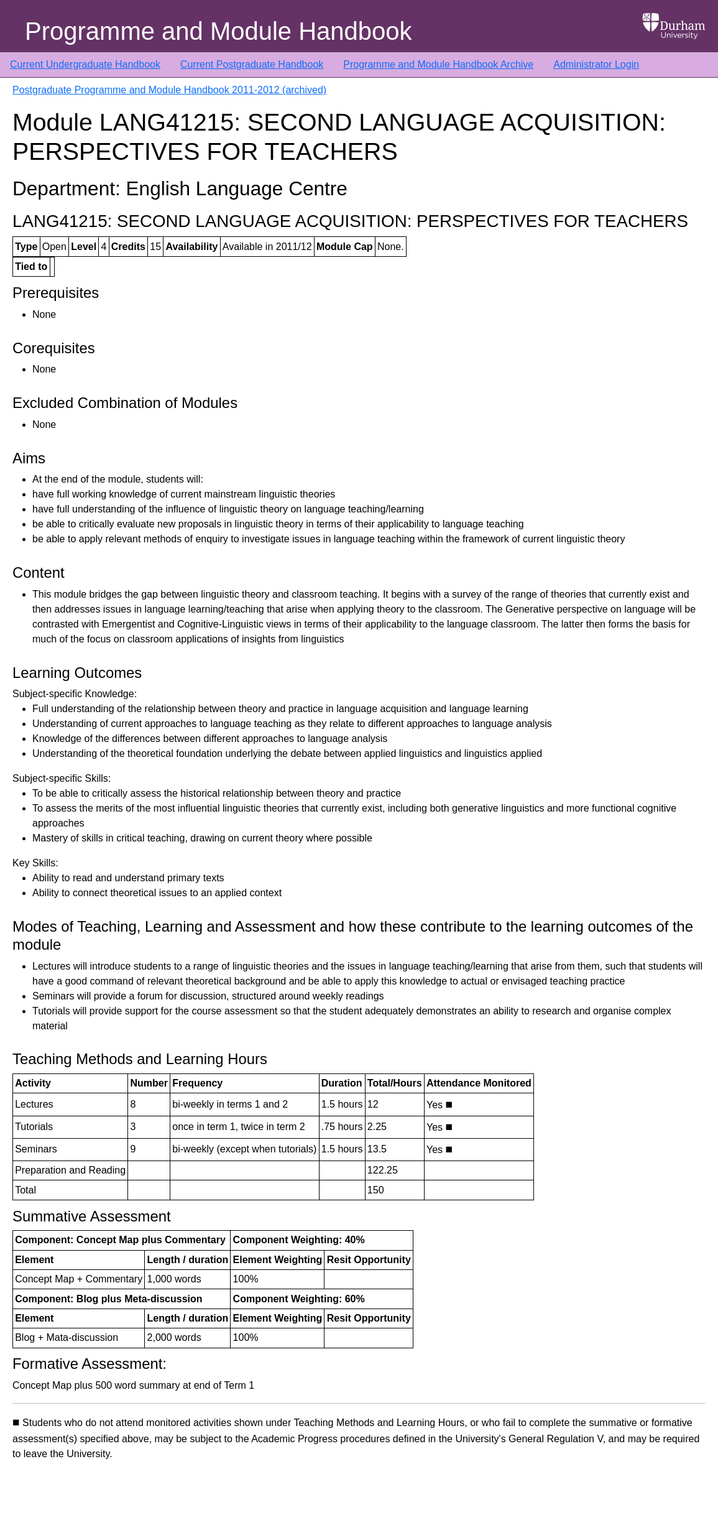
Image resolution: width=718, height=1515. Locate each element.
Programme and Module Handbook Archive (438, 64)
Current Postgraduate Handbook (251, 64)
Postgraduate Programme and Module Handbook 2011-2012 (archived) (169, 90)
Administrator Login (596, 64)
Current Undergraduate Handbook (85, 64)
